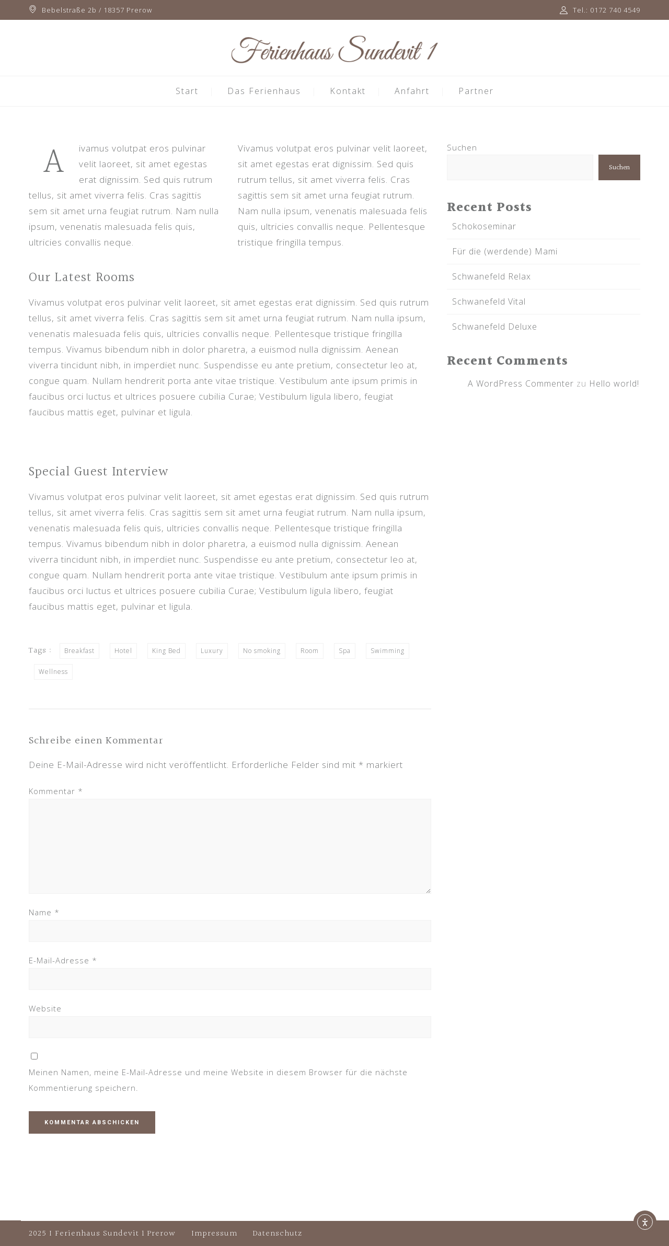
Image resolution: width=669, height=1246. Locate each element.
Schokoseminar (484, 226)
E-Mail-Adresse (63, 960)
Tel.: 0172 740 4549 (606, 10)
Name (44, 912)
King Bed (166, 650)
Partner (476, 91)
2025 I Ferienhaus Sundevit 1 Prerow (102, 1233)
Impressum (214, 1233)
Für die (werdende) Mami (505, 251)
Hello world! (614, 383)
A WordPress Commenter (521, 383)
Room (310, 650)
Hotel (123, 650)
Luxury (212, 650)
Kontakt (348, 91)
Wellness (53, 671)
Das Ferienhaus (264, 91)
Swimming (388, 650)
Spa (345, 650)
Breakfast (79, 650)
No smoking (262, 650)
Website (45, 1008)
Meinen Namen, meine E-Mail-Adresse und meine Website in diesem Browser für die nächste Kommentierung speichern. (218, 1080)
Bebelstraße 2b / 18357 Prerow (97, 10)
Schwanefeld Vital (489, 301)
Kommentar (56, 791)
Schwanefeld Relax (491, 276)
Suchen (462, 147)
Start (187, 91)
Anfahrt (412, 91)
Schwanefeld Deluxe (494, 326)
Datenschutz (277, 1233)
